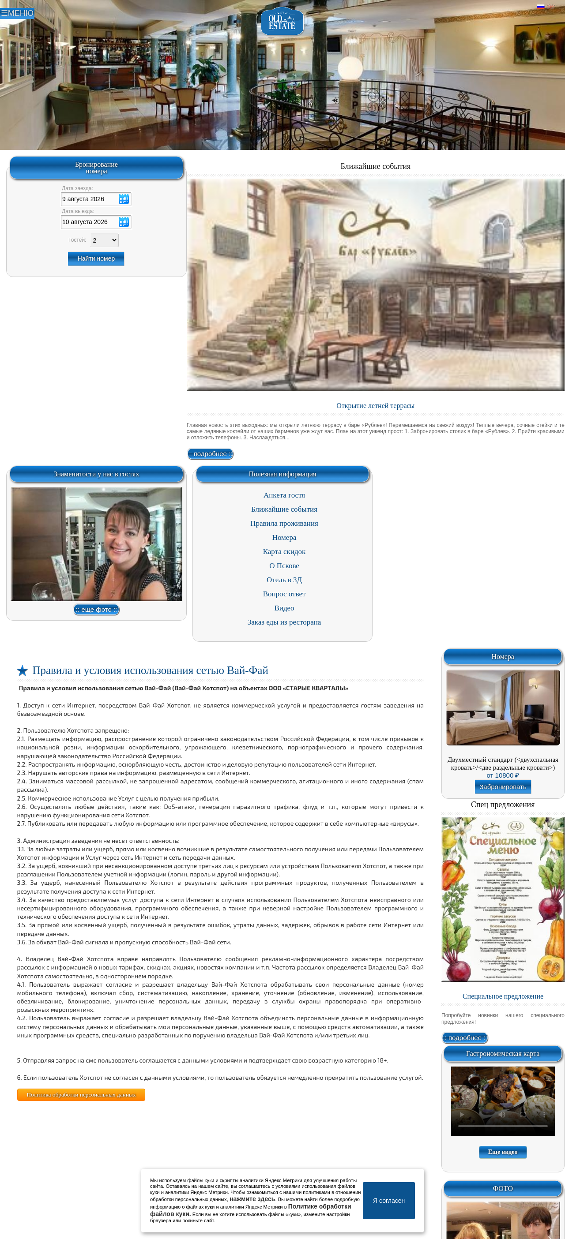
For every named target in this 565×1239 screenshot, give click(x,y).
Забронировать (503, 786)
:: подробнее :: (210, 453)
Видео (284, 608)
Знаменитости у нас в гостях (96, 474)
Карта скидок (284, 551)
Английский (551, 7)
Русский (541, 7)
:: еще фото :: (96, 609)
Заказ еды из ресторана (284, 622)
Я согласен (389, 1200)
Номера (284, 537)
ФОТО (503, 1188)
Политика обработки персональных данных (81, 1094)
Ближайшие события (375, 166)
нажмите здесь (252, 1198)
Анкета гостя (284, 495)
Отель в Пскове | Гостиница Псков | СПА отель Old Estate (282, 21)
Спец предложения (503, 804)
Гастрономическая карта (503, 1053)
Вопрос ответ (284, 594)
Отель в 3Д (284, 580)
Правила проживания (284, 523)
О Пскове (284, 565)
